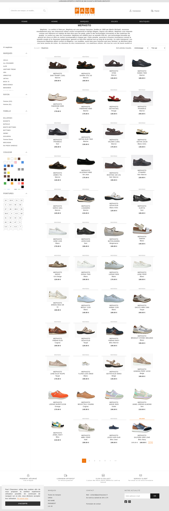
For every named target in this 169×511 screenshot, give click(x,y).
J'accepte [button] (22, 503)
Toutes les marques (54, 495)
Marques (84, 21)
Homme (54, 21)
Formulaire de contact (93, 504)
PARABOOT (52, 503)
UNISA (50, 498)
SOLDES (114, 21)
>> (116, 461)
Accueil (37, 48)
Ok (155, 496)
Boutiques (144, 21)
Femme (25, 21)
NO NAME (51, 500)
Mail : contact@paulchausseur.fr (97, 495)
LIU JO (50, 506)
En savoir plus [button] (22, 498)
